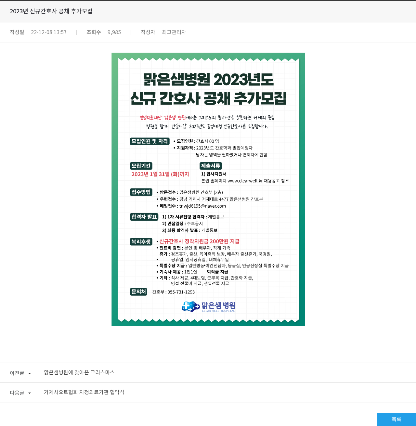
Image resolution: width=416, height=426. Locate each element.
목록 (396, 419)
